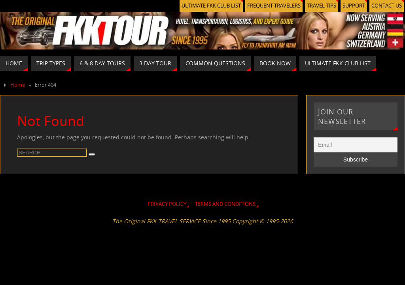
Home (17, 85)
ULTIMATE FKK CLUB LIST (211, 5)
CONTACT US (386, 5)
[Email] (355, 144)
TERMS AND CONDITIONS (225, 204)
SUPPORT (354, 5)
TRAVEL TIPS (321, 5)
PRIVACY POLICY (167, 204)
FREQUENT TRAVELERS (274, 5)
